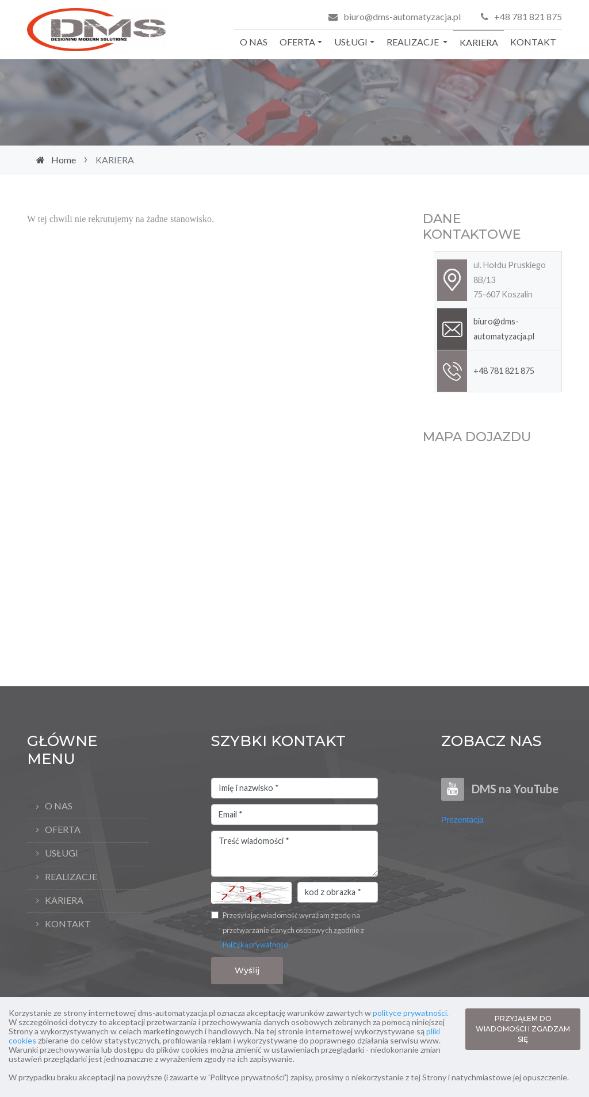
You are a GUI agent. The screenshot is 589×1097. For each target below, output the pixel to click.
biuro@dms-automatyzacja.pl (402, 16)
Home (63, 159)
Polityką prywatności (256, 944)
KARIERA (479, 42)
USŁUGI (351, 41)
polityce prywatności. (411, 1013)
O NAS (253, 41)
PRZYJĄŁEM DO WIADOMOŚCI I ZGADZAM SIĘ (523, 1029)
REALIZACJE (414, 41)
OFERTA (297, 41)
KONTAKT (533, 41)
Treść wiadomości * (294, 854)
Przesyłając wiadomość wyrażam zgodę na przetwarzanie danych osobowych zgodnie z (293, 930)
